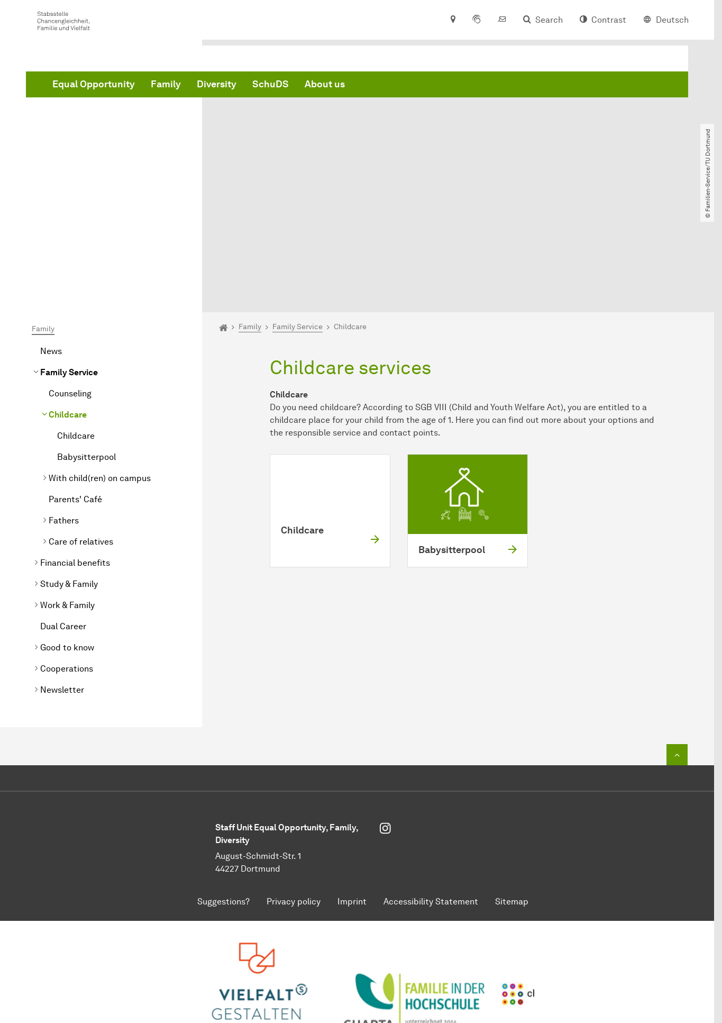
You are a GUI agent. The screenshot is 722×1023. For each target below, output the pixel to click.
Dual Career (63, 513)
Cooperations (66, 555)
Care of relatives (81, 428)
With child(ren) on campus (100, 364)
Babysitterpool (86, 343)
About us (485, 86)
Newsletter (62, 576)
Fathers (64, 407)
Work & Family (67, 491)
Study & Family (69, 470)
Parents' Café (75, 386)
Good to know (67, 534)
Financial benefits (75, 449)
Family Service (69, 259)
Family (327, 86)
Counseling (70, 280)
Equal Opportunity (254, 86)
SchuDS (431, 86)
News (51, 237)
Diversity (377, 86)
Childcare (68, 301)
